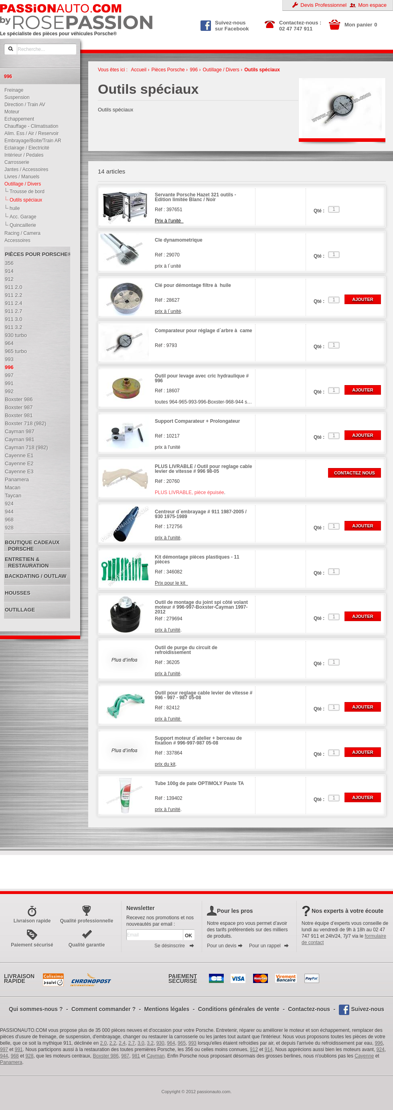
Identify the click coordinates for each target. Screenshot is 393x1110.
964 (171, 1043)
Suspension (15, 97)
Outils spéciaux (262, 70)
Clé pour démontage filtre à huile (193, 285)
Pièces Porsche (167, 70)
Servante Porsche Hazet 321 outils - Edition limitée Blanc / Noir (195, 197)
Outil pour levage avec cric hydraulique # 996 (202, 378)
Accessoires (15, 240)
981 (136, 1056)
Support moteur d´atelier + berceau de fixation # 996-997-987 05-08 (198, 741)
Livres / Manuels (20, 177)
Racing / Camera (21, 233)
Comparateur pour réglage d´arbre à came (203, 330)
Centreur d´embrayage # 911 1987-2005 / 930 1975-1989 (201, 514)
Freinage (12, 90)
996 (194, 70)
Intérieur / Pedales (22, 155)
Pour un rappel (269, 945)
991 (19, 1049)
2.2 (112, 1043)
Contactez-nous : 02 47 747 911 (300, 26)
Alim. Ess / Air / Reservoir (30, 133)
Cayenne (364, 1056)
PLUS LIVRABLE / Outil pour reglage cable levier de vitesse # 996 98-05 (203, 469)
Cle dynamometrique (179, 240)
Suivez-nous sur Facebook (225, 25)
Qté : (319, 211)
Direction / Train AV (23, 104)
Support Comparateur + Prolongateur (197, 421)
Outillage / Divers (21, 184)
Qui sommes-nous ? (36, 1009)
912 (254, 1049)
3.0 (141, 1043)
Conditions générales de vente (239, 1009)
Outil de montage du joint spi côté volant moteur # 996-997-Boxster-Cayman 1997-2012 (201, 607)
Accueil (138, 70)
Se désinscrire (174, 945)
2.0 (103, 1043)
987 (125, 1056)
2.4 (122, 1043)
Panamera (11, 1062)
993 (192, 1043)
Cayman (156, 1056)
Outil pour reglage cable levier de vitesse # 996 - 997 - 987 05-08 (203, 695)
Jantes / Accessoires (24, 169)
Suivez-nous (367, 1009)
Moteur (10, 112)
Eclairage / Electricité (25, 148)
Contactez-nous (309, 1009)
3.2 (150, 1043)
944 (4, 1056)
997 (4, 1049)
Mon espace (372, 5)
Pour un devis (225, 945)
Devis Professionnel (323, 5)
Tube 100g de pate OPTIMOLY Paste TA (199, 783)
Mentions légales (167, 1009)
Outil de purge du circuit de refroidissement (186, 650)
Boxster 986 (106, 1056)
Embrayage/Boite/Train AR (31, 140)
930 (160, 1043)
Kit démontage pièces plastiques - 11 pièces (197, 560)
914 (269, 1049)
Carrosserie (15, 162)
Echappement (17, 119)
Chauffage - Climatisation (30, 126)
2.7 (131, 1043)
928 (29, 1056)
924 (381, 1049)
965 (182, 1043)
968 (15, 1056)
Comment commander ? (103, 1009)
